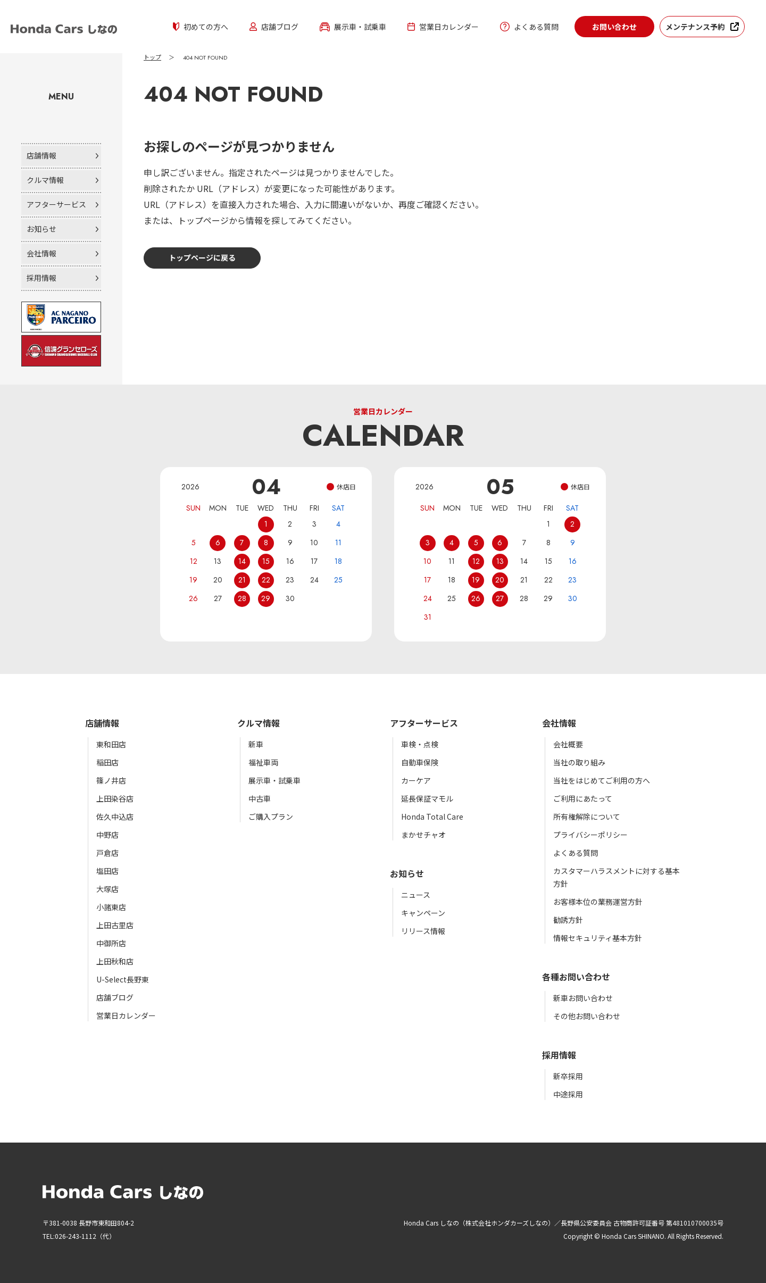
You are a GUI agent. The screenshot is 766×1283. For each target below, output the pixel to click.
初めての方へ (200, 26)
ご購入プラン (270, 816)
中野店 (107, 834)
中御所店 (111, 943)
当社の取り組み (579, 762)
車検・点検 (419, 744)
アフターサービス (56, 204)
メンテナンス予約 (695, 26)
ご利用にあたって (582, 798)
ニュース (415, 894)
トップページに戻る (202, 257)
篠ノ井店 (111, 780)
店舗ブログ (273, 26)
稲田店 (107, 762)
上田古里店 (115, 925)
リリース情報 (423, 931)
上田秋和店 (115, 961)
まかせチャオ (423, 834)
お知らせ (41, 228)
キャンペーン (423, 912)
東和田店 (111, 744)
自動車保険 (419, 762)
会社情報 (41, 253)
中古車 (259, 798)
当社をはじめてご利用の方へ (601, 780)
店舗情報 (41, 155)
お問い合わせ (614, 26)
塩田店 (107, 870)
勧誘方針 (568, 919)
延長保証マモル (427, 798)
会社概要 (568, 744)
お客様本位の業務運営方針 (598, 901)
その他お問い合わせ (586, 1016)
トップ (152, 57)
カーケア (416, 780)
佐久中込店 (115, 816)
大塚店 (107, 889)
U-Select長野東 (122, 979)
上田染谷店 (115, 798)
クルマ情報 (45, 179)
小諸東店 (111, 907)
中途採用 (568, 1094)
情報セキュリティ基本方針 (597, 937)
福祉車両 (263, 762)
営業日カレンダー (443, 26)
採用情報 (41, 277)
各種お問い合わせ (576, 976)
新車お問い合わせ (583, 998)
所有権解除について (586, 816)
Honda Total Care (432, 816)
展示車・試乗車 (353, 26)
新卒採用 (568, 1076)
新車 (255, 744)
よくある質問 (529, 26)
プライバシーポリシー (590, 834)
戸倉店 (107, 852)
